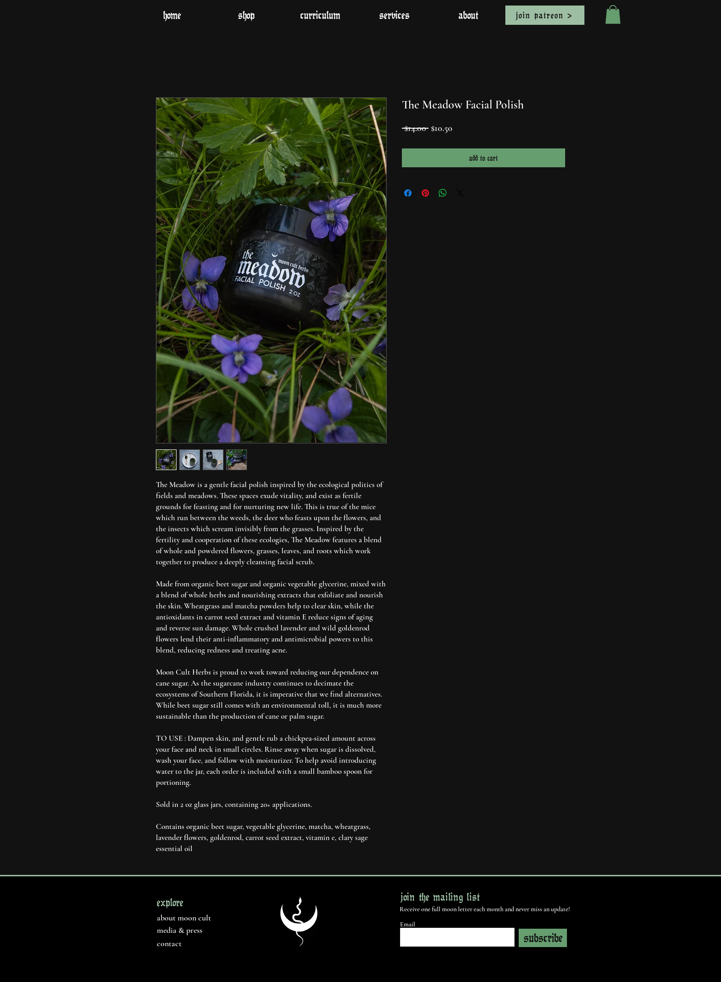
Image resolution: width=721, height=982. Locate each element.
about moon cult (184, 918)
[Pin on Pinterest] (425, 193)
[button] (613, 14)
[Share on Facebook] (407, 193)
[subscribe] (543, 938)
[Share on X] (460, 193)
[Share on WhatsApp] (442, 193)
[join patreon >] (544, 15)
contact (169, 943)
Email (407, 924)
